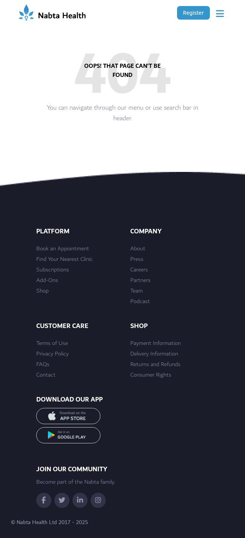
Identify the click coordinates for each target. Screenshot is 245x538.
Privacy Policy (52, 354)
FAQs (42, 364)
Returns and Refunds (155, 364)
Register (193, 12)
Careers (139, 269)
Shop (42, 291)
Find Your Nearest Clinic (64, 259)
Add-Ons (47, 280)
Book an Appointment (62, 248)
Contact (45, 375)
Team (136, 291)
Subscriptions (52, 269)
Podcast (140, 301)
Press (136, 259)
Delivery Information (154, 354)
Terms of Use (52, 343)
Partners (140, 280)
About (137, 248)
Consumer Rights (150, 375)
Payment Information (155, 343)
